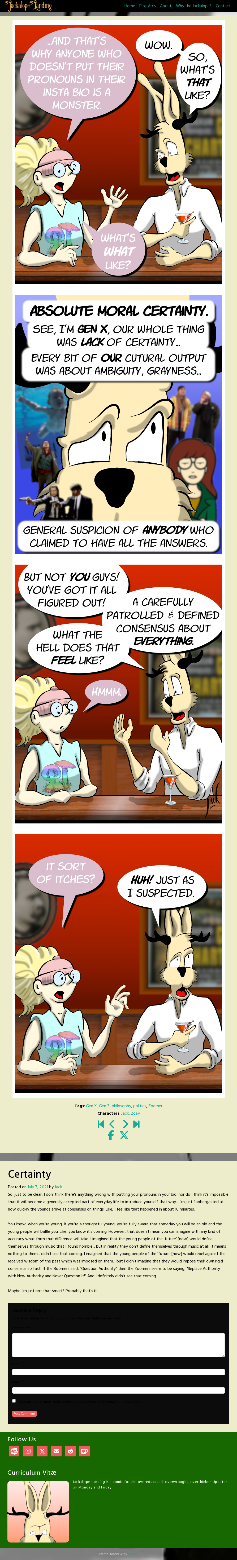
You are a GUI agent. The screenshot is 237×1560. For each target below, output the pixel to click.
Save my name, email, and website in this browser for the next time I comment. (81, 1401)
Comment (20, 1328)
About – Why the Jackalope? (186, 6)
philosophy (121, 1106)
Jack (125, 1113)
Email (16, 1382)
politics (139, 1106)
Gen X (91, 1106)
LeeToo (133, 1554)
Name (16, 1364)
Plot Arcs (147, 6)
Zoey (135, 1113)
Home (129, 6)
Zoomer (155, 1106)
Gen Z (104, 1106)
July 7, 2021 (38, 1187)
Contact (223, 6)
